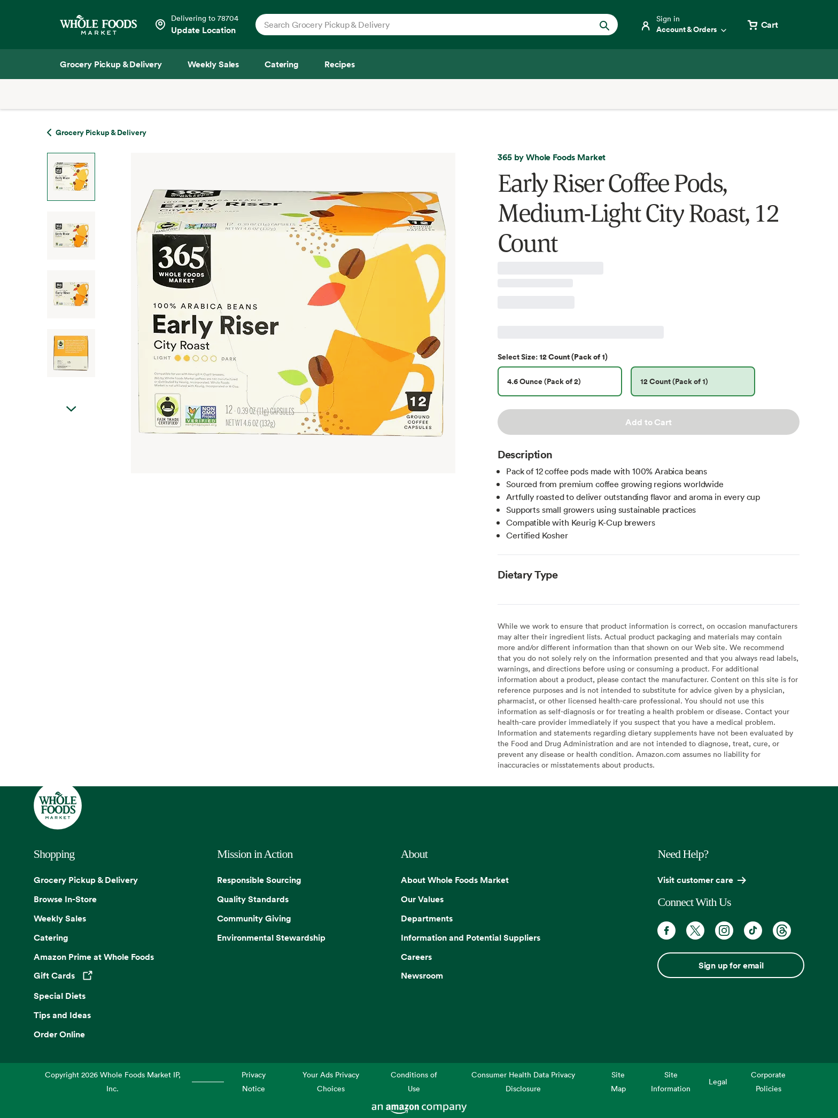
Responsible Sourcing (259, 880)
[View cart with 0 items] (762, 25)
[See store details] (196, 24)
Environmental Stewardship (271, 937)
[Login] (684, 24)
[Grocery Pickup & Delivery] (111, 64)
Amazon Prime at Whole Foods (94, 957)
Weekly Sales (60, 918)
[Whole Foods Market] (98, 25)
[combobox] (419, 24)
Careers (416, 957)
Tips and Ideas (62, 1015)
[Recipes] (339, 64)
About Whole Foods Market (455, 880)
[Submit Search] (604, 24)
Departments (427, 918)
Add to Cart (648, 422)
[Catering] (282, 64)
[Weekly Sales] (213, 64)
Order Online (59, 1034)
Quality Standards (253, 899)
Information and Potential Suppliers (470, 937)
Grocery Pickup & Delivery (86, 880)
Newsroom (422, 975)
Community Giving (254, 918)
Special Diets (60, 996)
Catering (51, 937)
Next (71, 409)
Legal (718, 1081)
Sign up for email (731, 965)
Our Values (422, 899)
